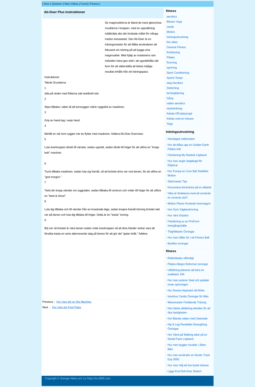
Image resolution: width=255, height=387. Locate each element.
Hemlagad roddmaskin (181, 138)
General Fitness (176, 47)
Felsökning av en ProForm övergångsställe (184, 223)
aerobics (172, 16)
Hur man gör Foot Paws (67, 307)
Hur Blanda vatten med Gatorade (188, 318)
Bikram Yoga (174, 21)
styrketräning (174, 108)
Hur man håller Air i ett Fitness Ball (188, 237)
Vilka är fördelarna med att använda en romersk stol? (189, 195)
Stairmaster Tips (177, 181)
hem (47, 3)
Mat (67, 3)
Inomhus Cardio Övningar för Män (188, 296)
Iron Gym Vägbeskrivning (183, 209)
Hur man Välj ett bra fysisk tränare (188, 365)
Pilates (171, 57)
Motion (171, 31)
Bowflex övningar (178, 243)
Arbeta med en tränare (180, 118)
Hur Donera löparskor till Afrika (186, 290)
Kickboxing (173, 52)
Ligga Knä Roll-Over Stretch (184, 371)
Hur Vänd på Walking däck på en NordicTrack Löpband (187, 336)
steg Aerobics (175, 82)
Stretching (173, 88)
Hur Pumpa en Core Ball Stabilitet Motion (188, 173)
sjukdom (57, 3)
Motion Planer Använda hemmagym (189, 203)
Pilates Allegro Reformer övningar (188, 264)
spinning (172, 67)
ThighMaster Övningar (181, 231)
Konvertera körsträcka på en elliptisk (190, 187)
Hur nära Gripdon (178, 215)
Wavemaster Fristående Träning (187, 302)
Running (172, 62)
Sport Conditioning (178, 72)
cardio (170, 26)
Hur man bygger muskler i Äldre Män (187, 347)
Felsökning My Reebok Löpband (187, 155)
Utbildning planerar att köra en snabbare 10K (186, 272)
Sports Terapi (175, 77)
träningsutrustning (177, 37)
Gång (170, 98)
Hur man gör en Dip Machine (74, 301)
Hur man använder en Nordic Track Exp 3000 (189, 357)
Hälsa (74, 3)
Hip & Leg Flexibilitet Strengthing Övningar (187, 326)
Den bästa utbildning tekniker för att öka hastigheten (189, 310)
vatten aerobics (176, 103)
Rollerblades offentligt (181, 258)
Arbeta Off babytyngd (179, 113)
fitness (94, 3)
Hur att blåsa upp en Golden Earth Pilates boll (188, 147)
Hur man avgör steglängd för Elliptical (185, 163)
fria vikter (172, 42)
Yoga (170, 123)
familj (84, 3)
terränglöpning (175, 93)
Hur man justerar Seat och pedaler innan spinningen (188, 282)
